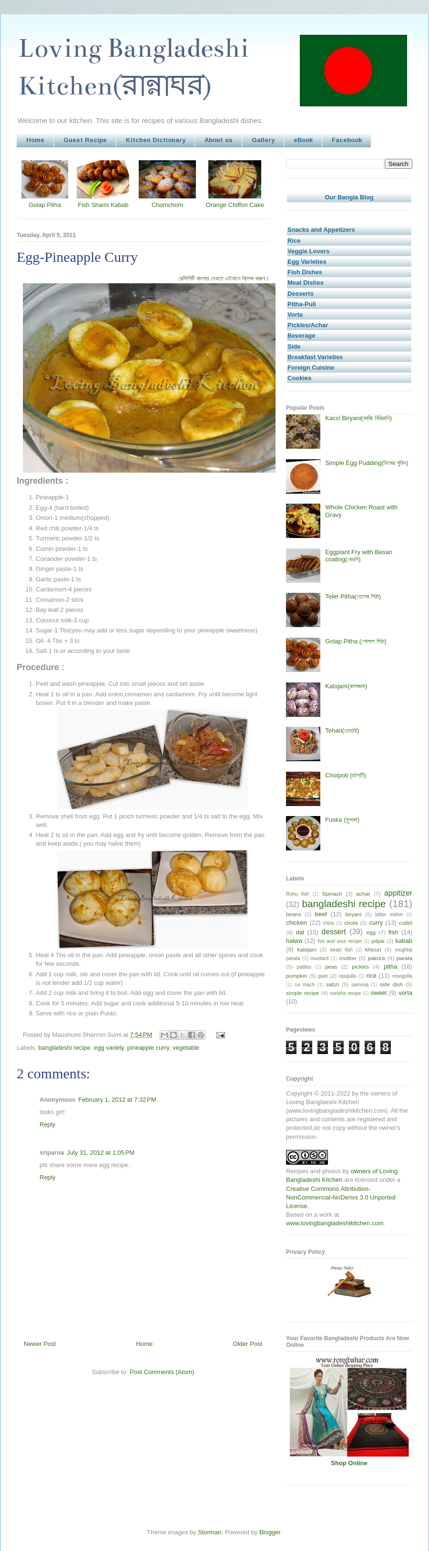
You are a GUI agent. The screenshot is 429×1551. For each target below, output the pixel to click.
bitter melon (389, 914)
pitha (390, 966)
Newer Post (40, 1343)
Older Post (247, 1343)
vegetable (186, 1047)
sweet (378, 992)
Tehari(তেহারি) (342, 730)
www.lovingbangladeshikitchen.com (335, 1223)
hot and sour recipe (340, 941)
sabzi (332, 984)
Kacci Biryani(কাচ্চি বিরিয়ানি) (358, 418)
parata (404, 958)
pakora (376, 958)
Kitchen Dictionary (155, 140)
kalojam (307, 949)
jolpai (377, 941)
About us (218, 140)
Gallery (263, 140)
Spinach (332, 893)
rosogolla (402, 976)
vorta (405, 992)
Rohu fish (297, 894)
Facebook (347, 140)
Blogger (269, 1532)
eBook (303, 140)
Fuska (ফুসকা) (342, 819)
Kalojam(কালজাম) (346, 686)
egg (371, 932)
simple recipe (302, 993)
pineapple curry (148, 1047)
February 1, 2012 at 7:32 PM (117, 1099)
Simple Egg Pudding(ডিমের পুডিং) (366, 462)
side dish (391, 984)
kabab (404, 940)
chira (328, 923)
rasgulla (347, 976)
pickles (360, 966)
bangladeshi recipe (65, 1047)
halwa (294, 940)
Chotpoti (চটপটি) (345, 775)
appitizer (398, 893)
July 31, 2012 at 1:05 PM (100, 1152)
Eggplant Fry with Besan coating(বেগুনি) (358, 555)
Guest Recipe (85, 140)
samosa (359, 984)
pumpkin (296, 975)
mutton (347, 958)
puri (323, 975)
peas (331, 966)
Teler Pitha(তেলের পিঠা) (353, 596)
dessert (334, 932)
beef (321, 914)
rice (372, 975)
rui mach (305, 984)
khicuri (373, 949)
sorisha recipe (345, 993)
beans (293, 914)
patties (304, 967)
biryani (353, 914)
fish (393, 932)
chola (351, 923)
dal (300, 932)
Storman (209, 1532)
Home (35, 140)
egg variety (109, 1047)
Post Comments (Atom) (162, 1371)
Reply (47, 1124)
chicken (296, 922)
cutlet (405, 923)
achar (363, 893)
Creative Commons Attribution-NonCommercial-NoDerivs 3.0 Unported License (341, 1197)
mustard (320, 958)
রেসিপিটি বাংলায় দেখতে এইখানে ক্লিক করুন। (223, 278)
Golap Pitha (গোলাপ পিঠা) (356, 641)
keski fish (341, 949)
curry (376, 922)
